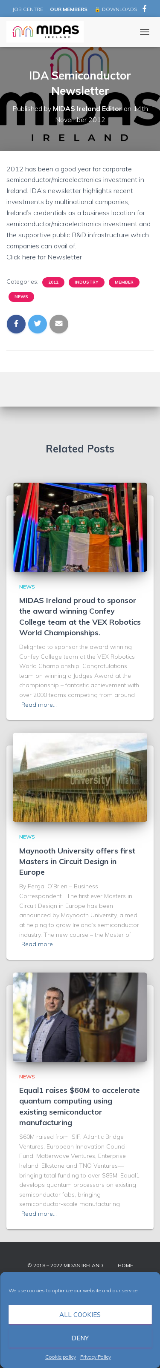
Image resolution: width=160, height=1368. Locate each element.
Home (125, 1265)
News (21, 296)
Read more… (39, 704)
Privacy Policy (95, 1357)
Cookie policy (60, 1357)
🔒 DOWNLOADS (115, 9)
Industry (87, 282)
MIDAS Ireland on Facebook (145, 10)
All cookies (80, 1315)
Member (124, 282)
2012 (53, 282)
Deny (80, 1338)
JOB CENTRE (27, 9)
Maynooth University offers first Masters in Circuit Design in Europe (77, 861)
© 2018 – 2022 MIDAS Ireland (65, 1265)
